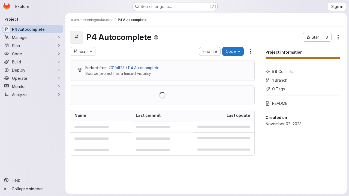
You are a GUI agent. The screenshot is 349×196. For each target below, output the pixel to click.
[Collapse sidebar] (32, 189)
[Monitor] (32, 86)
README (276, 103)
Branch (276, 80)
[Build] (32, 62)
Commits (279, 71)
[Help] (32, 180)
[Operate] (32, 78)
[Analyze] (32, 94)
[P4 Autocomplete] (32, 29)
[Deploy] (32, 70)
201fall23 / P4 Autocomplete (134, 67)
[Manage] (32, 37)
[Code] (32, 53)
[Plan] (32, 45)
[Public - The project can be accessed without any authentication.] (156, 37)
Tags (275, 89)
